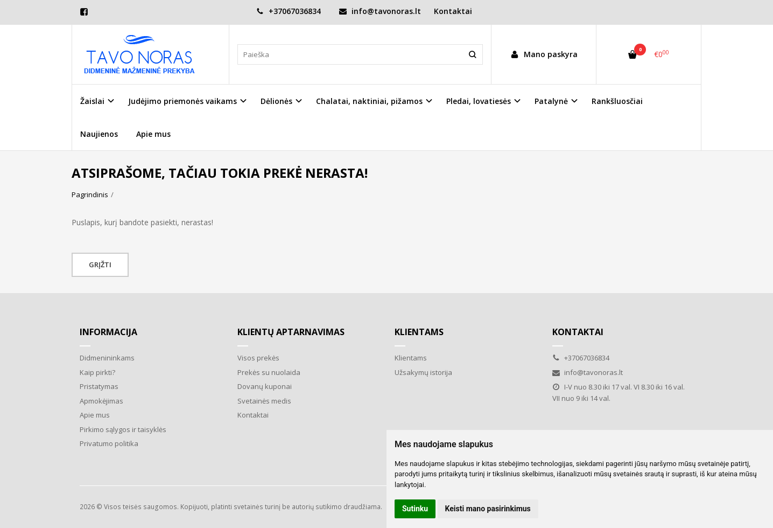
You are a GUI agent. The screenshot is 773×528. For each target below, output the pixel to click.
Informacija (108, 332)
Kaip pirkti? (97, 372)
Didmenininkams (107, 358)
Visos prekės (258, 358)
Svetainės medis (264, 401)
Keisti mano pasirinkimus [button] (488, 508)
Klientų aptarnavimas (291, 332)
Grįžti (100, 264)
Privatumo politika (109, 443)
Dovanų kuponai (264, 386)
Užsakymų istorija (423, 372)
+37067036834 (288, 11)
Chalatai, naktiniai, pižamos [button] (369, 101)
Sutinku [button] (415, 508)
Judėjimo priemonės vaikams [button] (182, 101)
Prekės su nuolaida (268, 372)
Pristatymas (99, 386)
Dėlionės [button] (276, 101)
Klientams (419, 332)
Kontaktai (453, 11)
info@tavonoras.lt (380, 11)
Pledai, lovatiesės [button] (478, 101)
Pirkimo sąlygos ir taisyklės (123, 429)
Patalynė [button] (551, 101)
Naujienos (99, 134)
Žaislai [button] (92, 101)
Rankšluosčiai (617, 101)
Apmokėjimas (101, 401)
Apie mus (153, 134)
